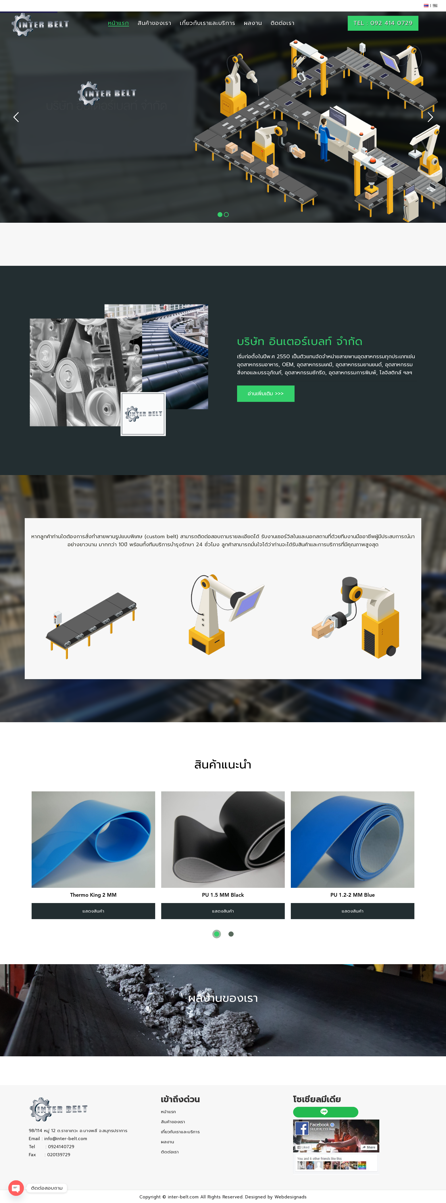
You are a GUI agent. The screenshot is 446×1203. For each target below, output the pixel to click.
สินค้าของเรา (173, 1122)
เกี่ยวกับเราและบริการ (180, 1132)
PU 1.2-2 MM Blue (352, 895)
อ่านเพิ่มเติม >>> (266, 394)
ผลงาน (167, 1142)
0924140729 (61, 1147)
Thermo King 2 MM (93, 895)
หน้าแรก (168, 1112)
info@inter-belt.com (65, 1139)
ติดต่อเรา (170, 1152)
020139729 (58, 1155)
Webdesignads (290, 1197)
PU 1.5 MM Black (223, 895)
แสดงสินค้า (93, 911)
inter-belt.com (183, 1197)
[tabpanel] (93, 855)
